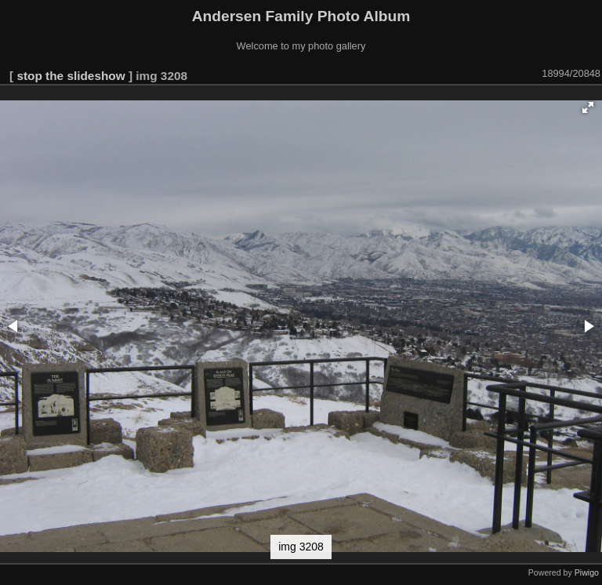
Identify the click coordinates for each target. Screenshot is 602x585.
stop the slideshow (70, 75)
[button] (587, 107)
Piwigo (587, 572)
